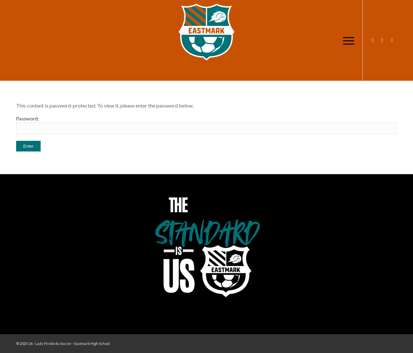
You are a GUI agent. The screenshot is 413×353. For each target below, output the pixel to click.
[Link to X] (392, 40)
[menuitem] (346, 40)
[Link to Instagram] (373, 40)
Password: (206, 125)
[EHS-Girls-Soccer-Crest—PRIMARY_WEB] (206, 32)
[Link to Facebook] (382, 40)
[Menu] (346, 40)
